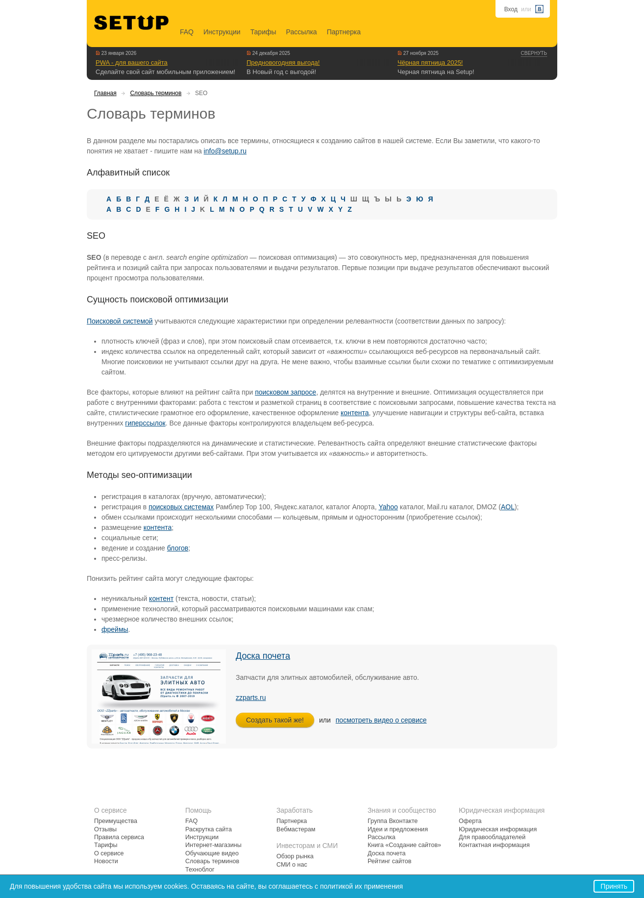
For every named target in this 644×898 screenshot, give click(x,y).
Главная (105, 93)
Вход (511, 9)
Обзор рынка (295, 856)
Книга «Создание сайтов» (404, 845)
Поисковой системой (120, 321)
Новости (106, 861)
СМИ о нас (291, 864)
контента (355, 413)
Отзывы (105, 829)
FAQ (187, 32)
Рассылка (301, 32)
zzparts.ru (251, 697)
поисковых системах (181, 507)
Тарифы (263, 32)
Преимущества (115, 821)
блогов (178, 548)
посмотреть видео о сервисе (381, 720)
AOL (508, 507)
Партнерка (344, 32)
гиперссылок (145, 423)
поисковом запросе (285, 392)
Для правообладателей (492, 837)
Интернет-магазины (213, 845)
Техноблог (200, 869)
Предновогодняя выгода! (283, 62)
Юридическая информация (498, 829)
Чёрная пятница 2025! (430, 62)
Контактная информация (494, 845)
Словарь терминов (155, 93)
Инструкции (222, 32)
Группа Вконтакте (393, 821)
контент (161, 598)
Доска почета (263, 656)
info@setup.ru (225, 151)
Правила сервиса (119, 837)
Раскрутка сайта (208, 829)
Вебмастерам (295, 829)
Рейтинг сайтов (389, 861)
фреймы (114, 629)
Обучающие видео (212, 853)
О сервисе (109, 853)
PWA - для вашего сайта (132, 62)
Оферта (470, 821)
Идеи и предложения (398, 829)
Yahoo (387, 507)
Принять (613, 886)
